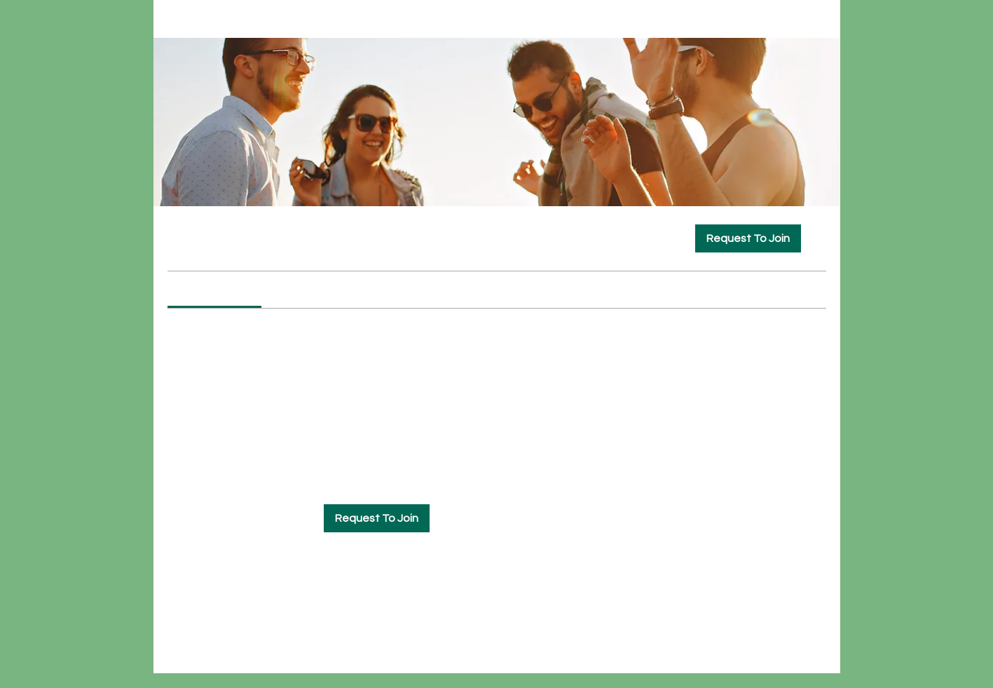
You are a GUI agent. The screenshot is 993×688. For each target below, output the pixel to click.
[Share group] (817, 237)
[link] (214, 289)
